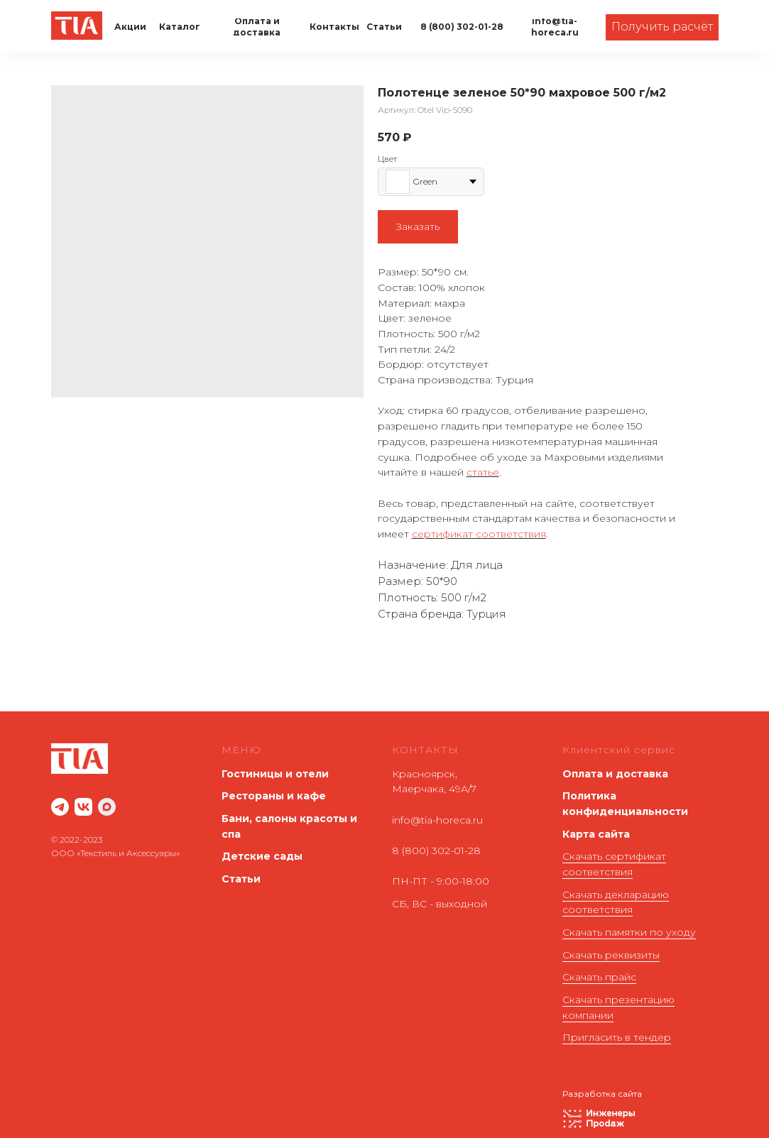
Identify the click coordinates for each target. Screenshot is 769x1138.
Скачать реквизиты (611, 954)
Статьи (241, 878)
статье (483, 472)
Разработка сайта (602, 1093)
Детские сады (262, 856)
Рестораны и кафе (274, 795)
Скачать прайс (599, 976)
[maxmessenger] (107, 807)
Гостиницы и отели (275, 773)
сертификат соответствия (479, 533)
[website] (60, 807)
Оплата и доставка (615, 773)
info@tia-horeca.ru (437, 820)
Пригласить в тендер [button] (616, 1037)
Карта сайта (596, 834)
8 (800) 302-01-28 (436, 850)
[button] (662, 27)
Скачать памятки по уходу (629, 932)
